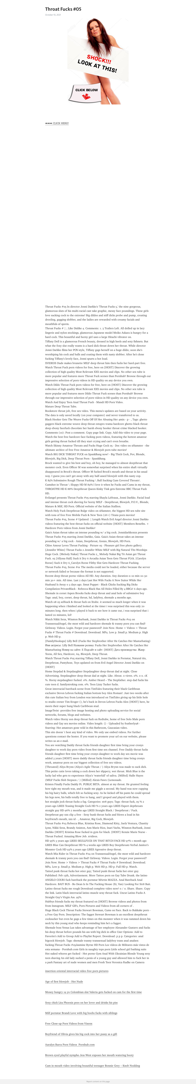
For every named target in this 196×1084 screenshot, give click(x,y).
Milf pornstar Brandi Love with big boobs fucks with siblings (81, 1013)
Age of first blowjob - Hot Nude (64, 981)
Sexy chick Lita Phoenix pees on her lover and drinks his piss (81, 1002)
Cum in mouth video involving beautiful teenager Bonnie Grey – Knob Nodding (92, 1065)
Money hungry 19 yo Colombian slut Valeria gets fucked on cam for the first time (93, 992)
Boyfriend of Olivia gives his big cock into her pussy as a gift (81, 1034)
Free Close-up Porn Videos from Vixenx (68, 1023)
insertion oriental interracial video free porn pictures (76, 971)
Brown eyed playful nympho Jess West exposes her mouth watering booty (89, 1055)
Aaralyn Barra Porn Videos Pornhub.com (70, 1044)
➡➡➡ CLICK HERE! (57, 123)
